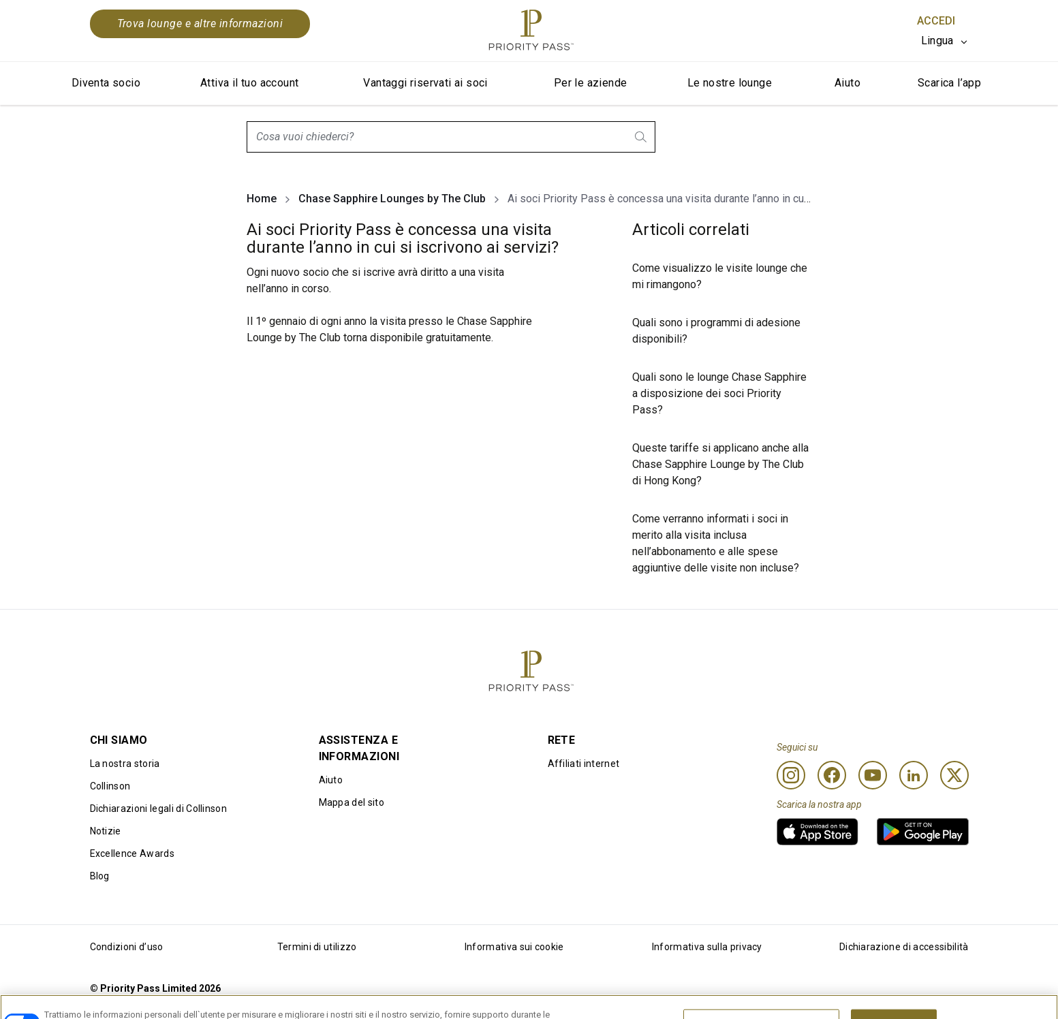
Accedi (936, 20)
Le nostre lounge (729, 82)
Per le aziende (590, 82)
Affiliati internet (584, 763)
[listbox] (945, 40)
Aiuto (847, 82)
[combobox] (451, 137)
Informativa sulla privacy (707, 946)
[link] (817, 831)
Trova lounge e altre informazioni (200, 23)
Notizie (105, 831)
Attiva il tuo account (249, 82)
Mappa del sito (351, 802)
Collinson (110, 786)
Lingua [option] (937, 40)
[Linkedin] (913, 775)
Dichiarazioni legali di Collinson (159, 808)
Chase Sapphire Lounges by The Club (392, 198)
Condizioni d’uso (127, 946)
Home (262, 198)
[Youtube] (872, 775)
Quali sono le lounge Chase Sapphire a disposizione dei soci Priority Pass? (719, 393)
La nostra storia (125, 763)
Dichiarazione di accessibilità (904, 946)
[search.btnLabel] (641, 137)
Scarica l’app (949, 82)
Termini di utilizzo (317, 946)
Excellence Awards (132, 853)
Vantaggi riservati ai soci (425, 82)
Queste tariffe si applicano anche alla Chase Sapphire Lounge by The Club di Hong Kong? (720, 464)
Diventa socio (106, 82)
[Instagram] (791, 775)
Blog (100, 876)
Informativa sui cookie (514, 946)
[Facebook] (832, 775)
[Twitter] (954, 775)
